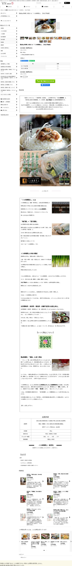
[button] (63, 6)
